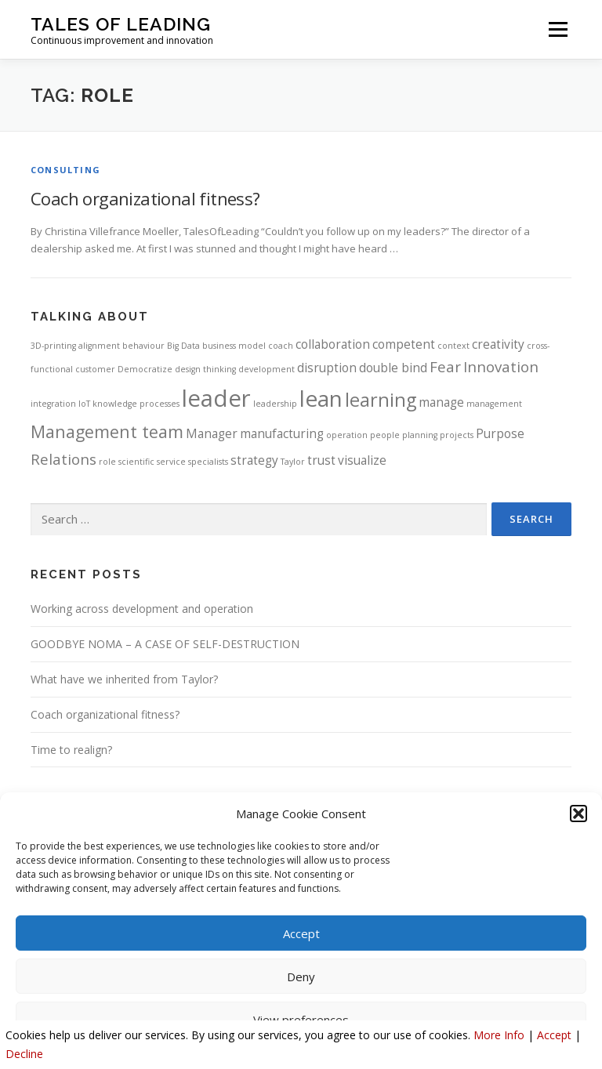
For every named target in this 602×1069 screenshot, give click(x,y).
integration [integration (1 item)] (53, 403)
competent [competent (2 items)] (403, 344)
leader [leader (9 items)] (216, 398)
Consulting (65, 170)
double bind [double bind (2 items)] (393, 367)
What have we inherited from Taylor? (124, 679)
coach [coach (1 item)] (280, 345)
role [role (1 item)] (107, 461)
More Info (498, 1034)
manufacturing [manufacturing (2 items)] (282, 433)
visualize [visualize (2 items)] (362, 460)
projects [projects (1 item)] (456, 434)
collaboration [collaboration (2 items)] (333, 344)
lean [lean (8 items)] (321, 398)
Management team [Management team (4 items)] (107, 431)
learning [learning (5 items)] (380, 399)
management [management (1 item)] (494, 403)
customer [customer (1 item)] (95, 369)
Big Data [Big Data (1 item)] (183, 345)
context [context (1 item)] (453, 345)
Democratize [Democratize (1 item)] (145, 369)
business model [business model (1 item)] (234, 345)
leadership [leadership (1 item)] (275, 403)
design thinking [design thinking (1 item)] (205, 369)
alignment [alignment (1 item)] (99, 345)
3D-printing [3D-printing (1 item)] (53, 345)
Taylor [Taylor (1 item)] (293, 461)
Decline (24, 1053)
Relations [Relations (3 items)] (63, 459)
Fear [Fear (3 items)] (445, 366)
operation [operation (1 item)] (347, 434)
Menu (557, 29)
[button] (578, 813)
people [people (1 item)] (385, 434)
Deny (301, 976)
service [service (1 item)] (171, 461)
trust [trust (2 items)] (321, 460)
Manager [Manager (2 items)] (212, 433)
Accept (301, 933)
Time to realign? (71, 749)
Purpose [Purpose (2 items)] (500, 433)
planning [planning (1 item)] (419, 434)
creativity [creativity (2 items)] (498, 344)
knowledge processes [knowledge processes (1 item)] (136, 403)
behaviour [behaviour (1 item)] (143, 345)
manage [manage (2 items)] (441, 402)
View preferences (301, 1019)
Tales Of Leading (121, 23)
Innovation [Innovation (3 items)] (501, 366)
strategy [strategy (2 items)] (254, 460)
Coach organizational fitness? (147, 198)
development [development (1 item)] (266, 369)
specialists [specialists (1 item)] (208, 461)
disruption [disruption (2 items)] (327, 367)
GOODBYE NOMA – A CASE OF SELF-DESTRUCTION (165, 643)
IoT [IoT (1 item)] (84, 403)
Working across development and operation (142, 608)
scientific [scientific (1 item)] (136, 461)
